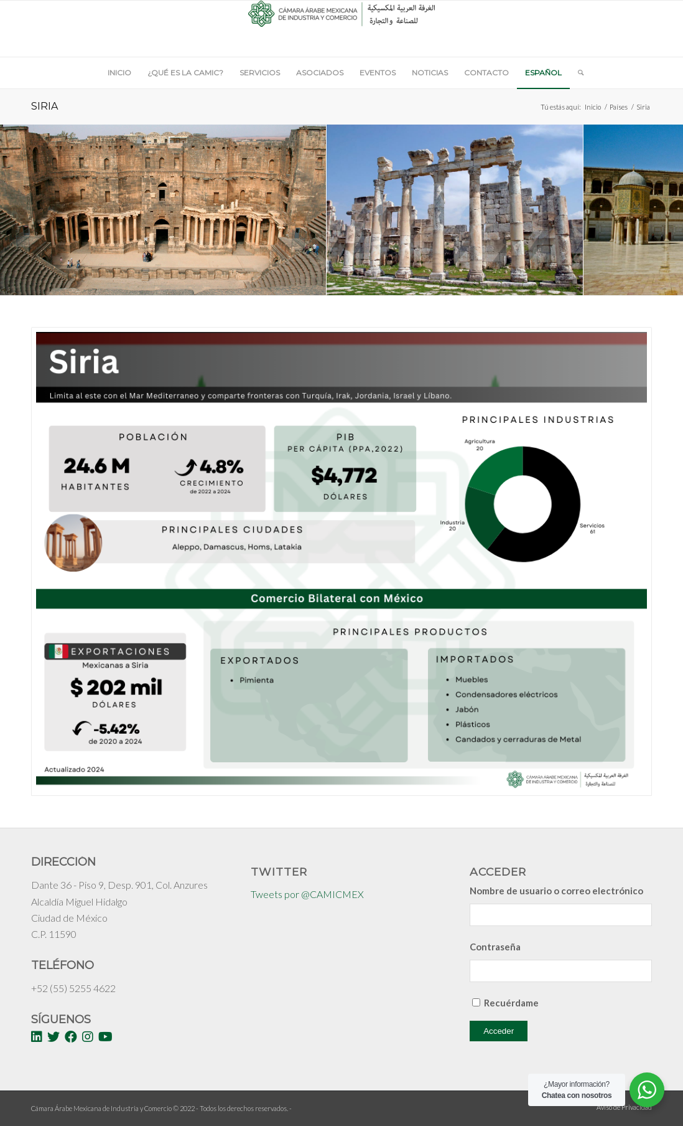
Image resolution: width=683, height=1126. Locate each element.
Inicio (593, 107)
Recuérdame (511, 1002)
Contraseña (495, 946)
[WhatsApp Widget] (647, 1089)
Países (619, 107)
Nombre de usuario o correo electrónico (556, 890)
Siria (44, 106)
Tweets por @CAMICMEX (307, 894)
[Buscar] (576, 72)
